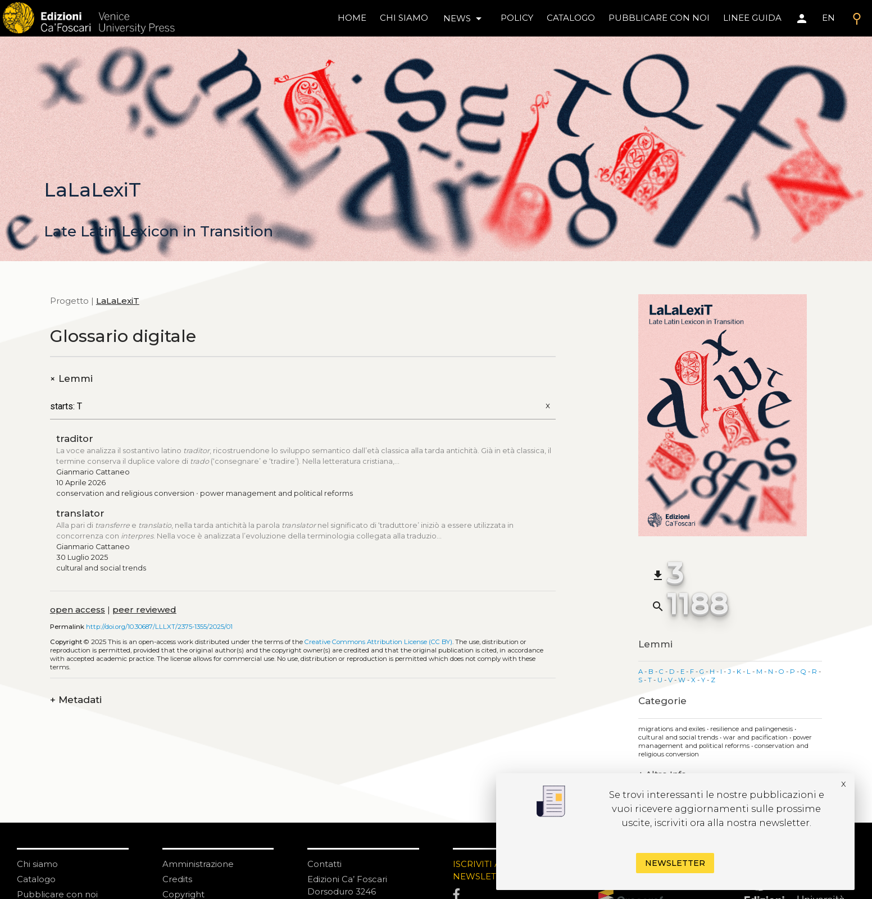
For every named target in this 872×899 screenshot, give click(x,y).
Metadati (76, 700)
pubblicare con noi (659, 17)
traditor (74, 438)
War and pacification (756, 737)
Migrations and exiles (672, 729)
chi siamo (404, 17)
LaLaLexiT (117, 300)
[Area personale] (801, 18)
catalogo (571, 17)
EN (828, 17)
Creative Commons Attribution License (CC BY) (378, 642)
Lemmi (71, 378)
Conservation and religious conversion (125, 493)
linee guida (752, 17)
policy (517, 17)
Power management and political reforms (276, 493)
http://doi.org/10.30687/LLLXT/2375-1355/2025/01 (159, 627)
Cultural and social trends (101, 568)
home (352, 17)
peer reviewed (144, 609)
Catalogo (36, 879)
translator (80, 513)
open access (77, 609)
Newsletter (675, 863)
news (464, 18)
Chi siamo (37, 864)
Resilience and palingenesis (752, 729)
